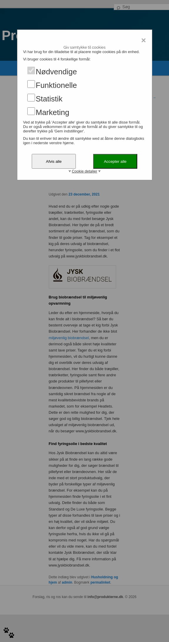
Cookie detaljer (84, 171)
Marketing (52, 112)
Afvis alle (53, 161)
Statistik (49, 98)
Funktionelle (56, 85)
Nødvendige (56, 71)
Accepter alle (115, 161)
